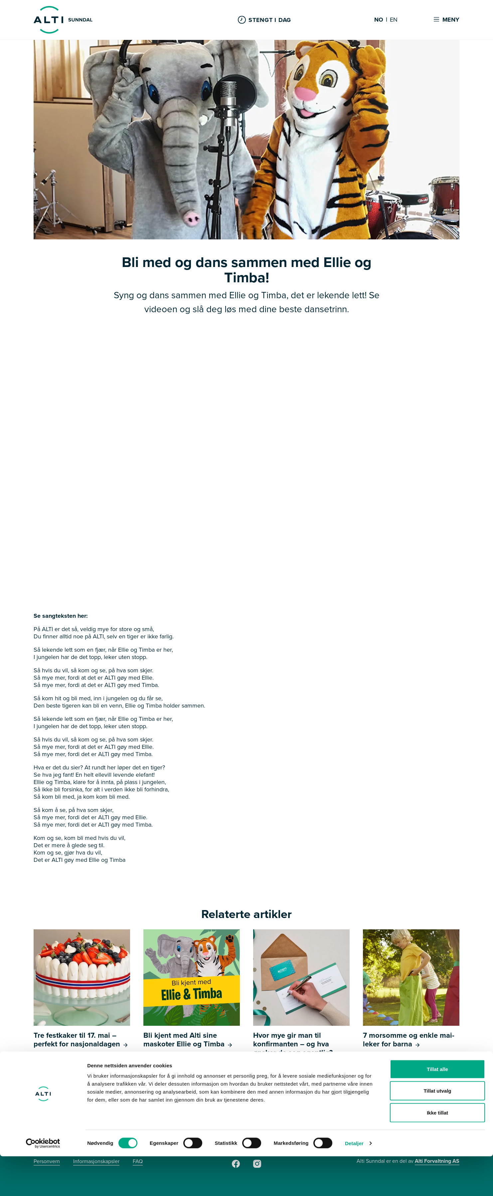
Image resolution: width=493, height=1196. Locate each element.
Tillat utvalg (437, 1130)
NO (378, 20)
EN (394, 20)
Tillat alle (437, 1109)
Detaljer (354, 1183)
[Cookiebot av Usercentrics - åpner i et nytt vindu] (43, 1183)
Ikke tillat (437, 1152)
